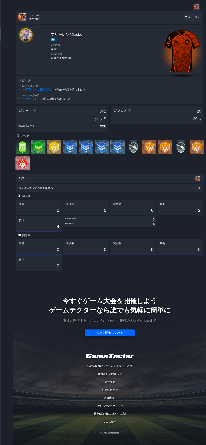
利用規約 (109, 397)
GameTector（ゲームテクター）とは (109, 366)
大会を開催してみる (109, 332)
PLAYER (7, 37)
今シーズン (194, 17)
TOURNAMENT (6, 23)
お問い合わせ (110, 389)
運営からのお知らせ (110, 374)
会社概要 (109, 382)
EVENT (6, 78)
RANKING (6, 64)
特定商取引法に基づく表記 (110, 413)
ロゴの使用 (109, 421)
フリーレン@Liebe (66, 34)
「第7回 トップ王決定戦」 (37, 89)
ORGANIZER (6, 51)
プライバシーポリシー (109, 405)
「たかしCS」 (30, 98)
